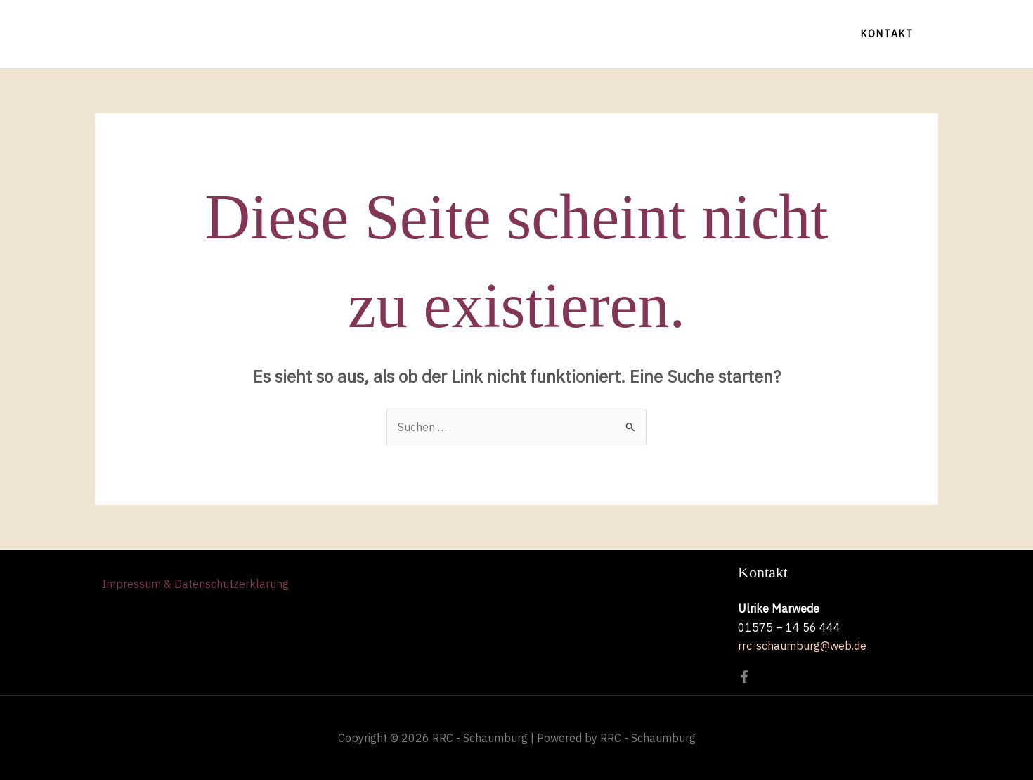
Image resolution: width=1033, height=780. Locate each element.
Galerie (591, 33)
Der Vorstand (680, 33)
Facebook (778, 33)
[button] (887, 34)
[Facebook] (744, 676)
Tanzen (519, 33)
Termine (444, 33)
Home (373, 33)
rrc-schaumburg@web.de (802, 646)
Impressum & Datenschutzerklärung (195, 584)
